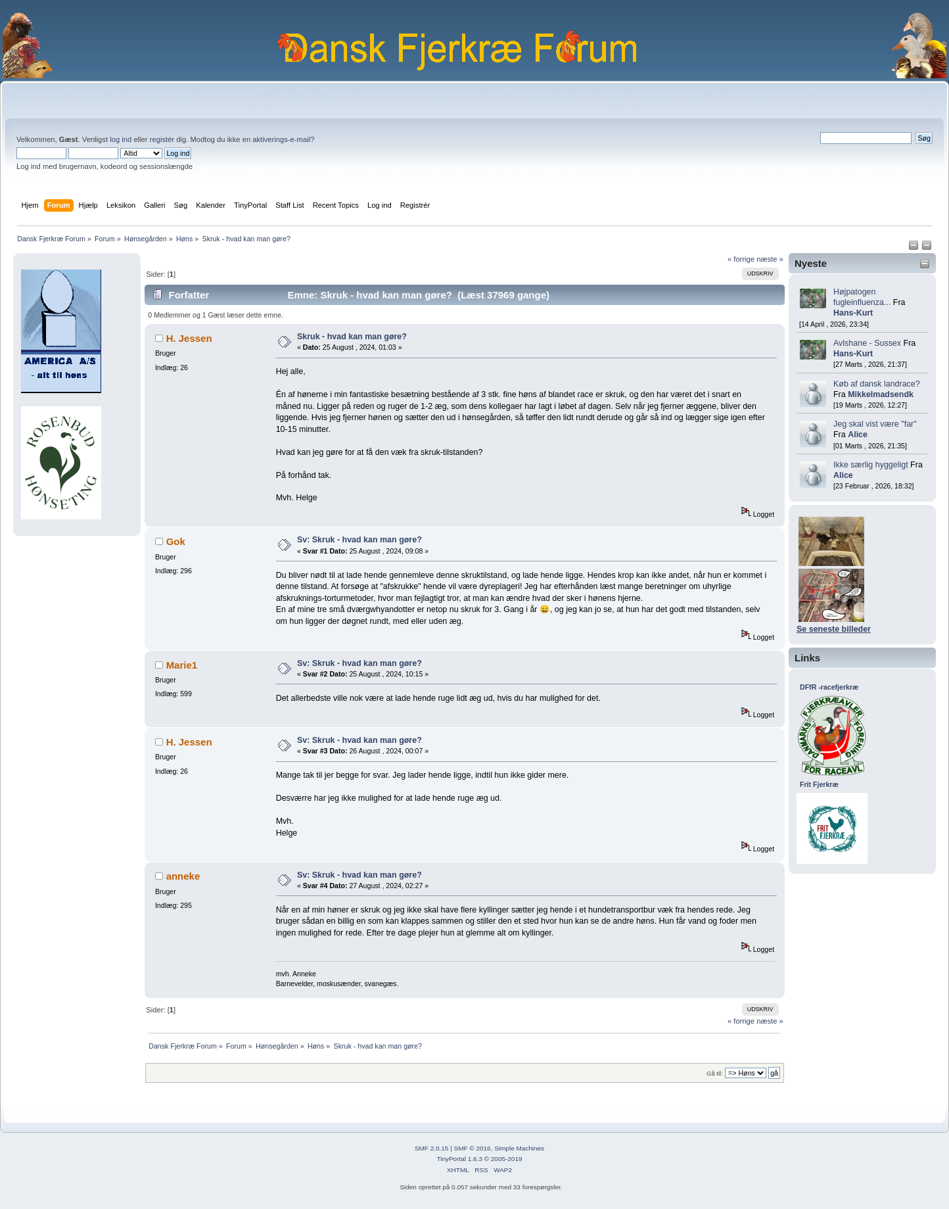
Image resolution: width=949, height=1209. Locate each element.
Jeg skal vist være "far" (875, 424)
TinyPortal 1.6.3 (459, 1158)
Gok (175, 541)
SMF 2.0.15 (432, 1148)
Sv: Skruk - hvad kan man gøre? (359, 539)
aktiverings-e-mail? (283, 139)
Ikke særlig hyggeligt (870, 464)
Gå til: (714, 1073)
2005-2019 (506, 1158)
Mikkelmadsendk (881, 394)
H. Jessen (189, 338)
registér (162, 139)
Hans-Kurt (853, 313)
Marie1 (181, 665)
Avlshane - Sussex (867, 343)
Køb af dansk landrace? (876, 384)
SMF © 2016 (472, 1148)
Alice (858, 434)
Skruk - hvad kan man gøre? (352, 336)
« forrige (741, 259)
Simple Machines (519, 1148)
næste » (769, 259)
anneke (183, 876)
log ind (120, 139)
